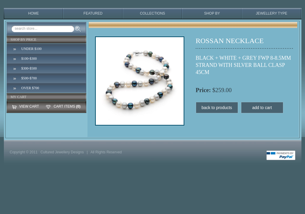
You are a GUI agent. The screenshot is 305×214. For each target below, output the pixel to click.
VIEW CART (29, 106)
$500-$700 (29, 78)
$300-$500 (29, 68)
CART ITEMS (64, 106)
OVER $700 (30, 88)
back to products (216, 107)
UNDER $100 (31, 49)
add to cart (262, 107)
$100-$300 (29, 58)
